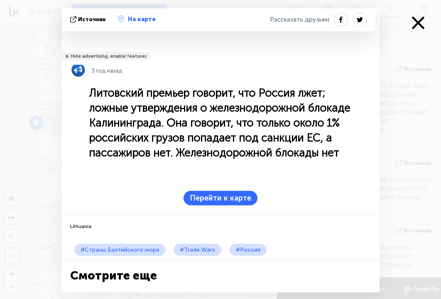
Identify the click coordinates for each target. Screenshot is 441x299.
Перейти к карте (220, 198)
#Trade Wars (197, 249)
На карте (137, 19)
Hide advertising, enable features (109, 56)
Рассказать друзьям (300, 19)
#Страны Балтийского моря (120, 249)
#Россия (248, 249)
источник (89, 19)
